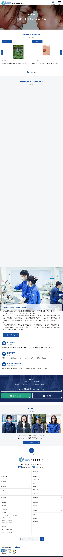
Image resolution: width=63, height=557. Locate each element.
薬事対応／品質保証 (7, 522)
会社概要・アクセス (38, 476)
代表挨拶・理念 (37, 479)
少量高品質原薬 (6, 517)
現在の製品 (35, 502)
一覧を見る (33, 72)
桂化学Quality (11, 335)
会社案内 (35, 472)
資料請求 (3, 481)
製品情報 (35, 497)
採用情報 (31, 442)
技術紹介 (4, 526)
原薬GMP (35, 521)
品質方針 (35, 514)
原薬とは (4, 505)
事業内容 (4, 502)
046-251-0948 (26, 467)
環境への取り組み (37, 489)
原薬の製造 (4, 509)
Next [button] (61, 52)
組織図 (34, 486)
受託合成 (4, 512)
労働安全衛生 (36, 493)
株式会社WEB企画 (34, 553)
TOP (2, 472)
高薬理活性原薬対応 (7, 520)
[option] (16, 52)
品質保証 (35, 510)
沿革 (34, 483)
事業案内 (3, 497)
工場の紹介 (35, 518)
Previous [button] (2, 52)
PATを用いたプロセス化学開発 (9, 515)
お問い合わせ (4, 476)
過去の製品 (35, 505)
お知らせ (3, 491)
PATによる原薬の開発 (7, 529)
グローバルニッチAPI (7, 532)
